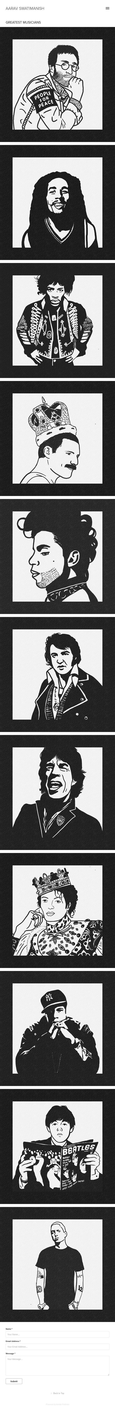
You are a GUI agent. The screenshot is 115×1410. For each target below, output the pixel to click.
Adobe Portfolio (62, 1404)
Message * (10, 1354)
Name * (9, 1329)
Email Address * (13, 1341)
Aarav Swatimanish (25, 8)
